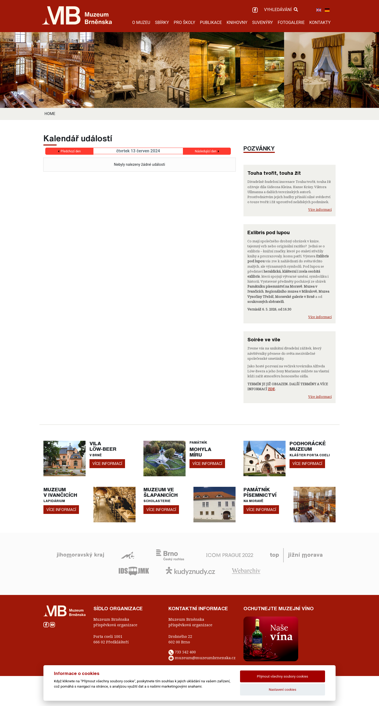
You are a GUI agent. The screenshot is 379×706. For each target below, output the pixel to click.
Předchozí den (71, 151)
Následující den (205, 151)
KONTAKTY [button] (320, 22)
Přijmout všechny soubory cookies (282, 676)
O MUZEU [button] (141, 22)
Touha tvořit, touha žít (274, 173)
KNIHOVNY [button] (237, 22)
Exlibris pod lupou (268, 232)
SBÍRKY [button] (162, 22)
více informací (107, 463)
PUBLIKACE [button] (211, 22)
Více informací (320, 209)
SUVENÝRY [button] (262, 22)
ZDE (271, 389)
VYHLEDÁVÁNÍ (281, 9)
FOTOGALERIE (291, 22)
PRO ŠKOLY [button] (184, 22)
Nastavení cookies (282, 690)
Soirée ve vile (263, 339)
